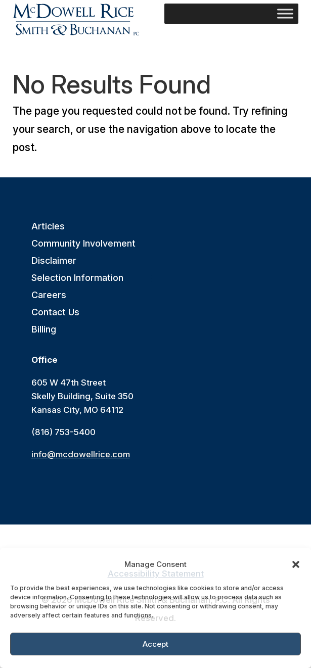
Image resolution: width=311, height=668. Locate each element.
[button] (296, 564)
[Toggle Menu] (285, 13)
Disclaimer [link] (53, 261)
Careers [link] (48, 295)
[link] (76, 19)
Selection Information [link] (77, 278)
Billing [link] (43, 330)
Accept (155, 644)
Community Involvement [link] (83, 244)
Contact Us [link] (55, 312)
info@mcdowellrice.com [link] (80, 454)
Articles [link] (48, 226)
